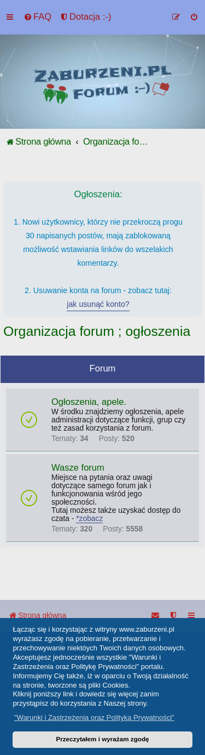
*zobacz (89, 518)
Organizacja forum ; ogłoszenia (96, 331)
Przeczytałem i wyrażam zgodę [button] (102, 738)
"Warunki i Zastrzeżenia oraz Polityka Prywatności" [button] (94, 717)
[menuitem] (37, 17)
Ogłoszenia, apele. (88, 402)
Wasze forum (77, 467)
